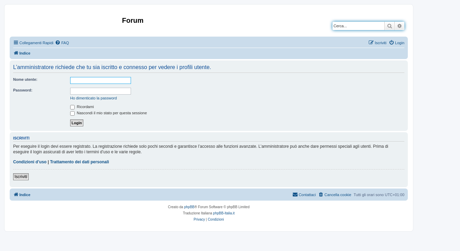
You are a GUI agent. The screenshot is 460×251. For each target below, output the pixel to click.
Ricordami (82, 107)
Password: (22, 90)
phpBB (189, 207)
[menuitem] (62, 43)
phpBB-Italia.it (224, 213)
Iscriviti (21, 176)
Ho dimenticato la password (93, 98)
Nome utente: (25, 79)
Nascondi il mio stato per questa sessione (108, 113)
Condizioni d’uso (30, 162)
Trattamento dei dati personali (79, 162)
